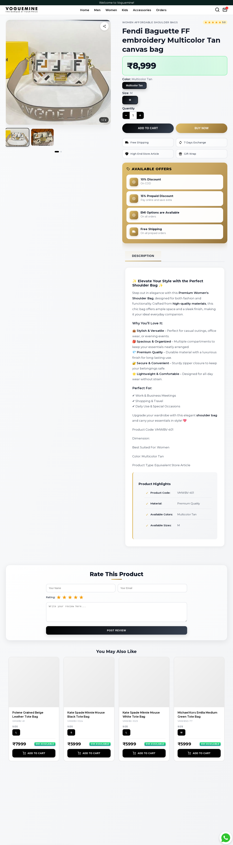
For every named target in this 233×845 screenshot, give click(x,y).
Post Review (116, 633)
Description (143, 256)
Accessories (142, 10)
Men (97, 10)
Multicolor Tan (134, 85)
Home (84, 10)
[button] (58, 72)
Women (111, 10)
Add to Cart (34, 755)
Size (15, 729)
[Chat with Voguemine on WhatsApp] (225, 837)
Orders (161, 10)
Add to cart (148, 128)
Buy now (201, 128)
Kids (125, 10)
